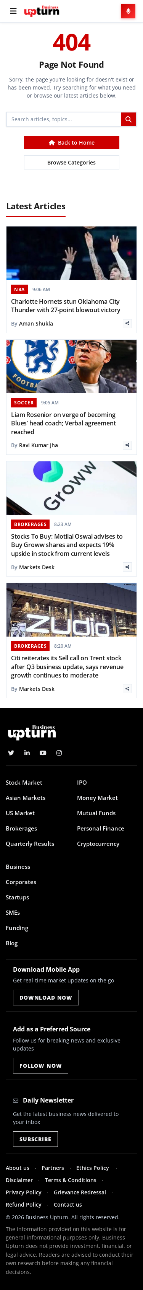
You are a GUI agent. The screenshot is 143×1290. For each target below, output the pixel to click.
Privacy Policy (24, 1192)
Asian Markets (25, 797)
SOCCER (24, 402)
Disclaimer (19, 1180)
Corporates (21, 882)
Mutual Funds (96, 813)
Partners (53, 1167)
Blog (12, 943)
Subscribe (35, 1139)
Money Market (97, 797)
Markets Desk (37, 567)
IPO (82, 782)
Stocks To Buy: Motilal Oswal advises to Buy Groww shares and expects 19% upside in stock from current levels (67, 545)
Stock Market (24, 782)
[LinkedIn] (27, 753)
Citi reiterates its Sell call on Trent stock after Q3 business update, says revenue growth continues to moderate (67, 666)
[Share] (127, 323)
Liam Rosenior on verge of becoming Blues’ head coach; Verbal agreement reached (63, 423)
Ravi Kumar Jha (38, 445)
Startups (17, 897)
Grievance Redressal (80, 1192)
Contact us (68, 1204)
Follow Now (40, 1065)
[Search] (64, 119)
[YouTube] (43, 753)
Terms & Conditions (70, 1180)
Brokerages (21, 828)
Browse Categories (71, 162)
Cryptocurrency (98, 843)
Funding (17, 928)
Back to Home (72, 142)
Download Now (45, 997)
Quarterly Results (30, 843)
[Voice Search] (128, 11)
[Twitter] (11, 753)
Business (18, 866)
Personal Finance (100, 828)
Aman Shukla (36, 323)
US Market (20, 813)
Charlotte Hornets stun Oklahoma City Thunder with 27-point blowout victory (66, 305)
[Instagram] (59, 753)
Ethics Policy (93, 1167)
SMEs (13, 912)
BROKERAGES (30, 524)
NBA (19, 289)
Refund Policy (24, 1204)
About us (17, 1167)
